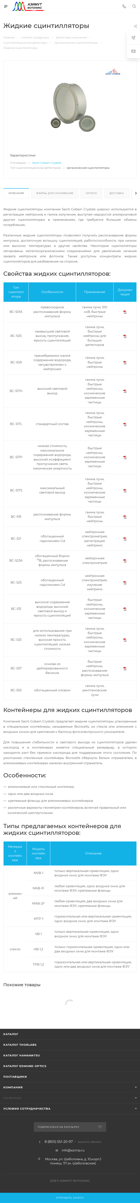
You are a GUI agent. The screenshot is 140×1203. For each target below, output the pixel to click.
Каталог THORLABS (20, 1044)
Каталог (10, 1034)
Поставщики (15, 1076)
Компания (13, 1087)
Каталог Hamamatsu (21, 1055)
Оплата (91, 193)
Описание (16, 193)
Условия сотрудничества (26, 1108)
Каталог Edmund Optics (24, 1066)
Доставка (116, 193)
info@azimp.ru (73, 1150)
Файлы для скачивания (54, 193)
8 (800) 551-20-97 (59, 1141)
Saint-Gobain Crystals (46, 162)
